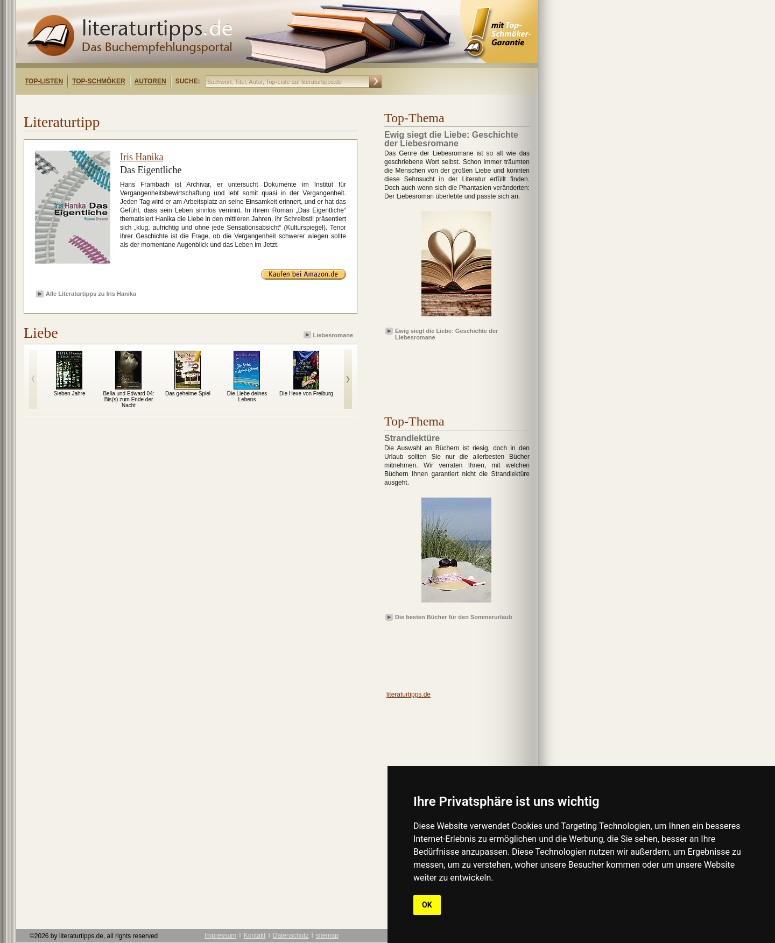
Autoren (150, 81)
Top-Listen (44, 81)
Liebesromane (329, 334)
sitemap (327, 935)
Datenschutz (291, 935)
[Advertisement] (155, 104)
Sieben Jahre (70, 393)
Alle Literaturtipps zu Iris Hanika (91, 293)
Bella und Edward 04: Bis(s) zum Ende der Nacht (128, 399)
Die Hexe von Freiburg (306, 393)
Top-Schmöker (98, 81)
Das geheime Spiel (187, 393)
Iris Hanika (141, 157)
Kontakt (255, 935)
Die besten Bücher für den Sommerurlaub (453, 617)
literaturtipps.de (408, 694)
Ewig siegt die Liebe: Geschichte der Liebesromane (446, 333)
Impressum (220, 935)
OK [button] (427, 905)
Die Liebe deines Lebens (247, 396)
